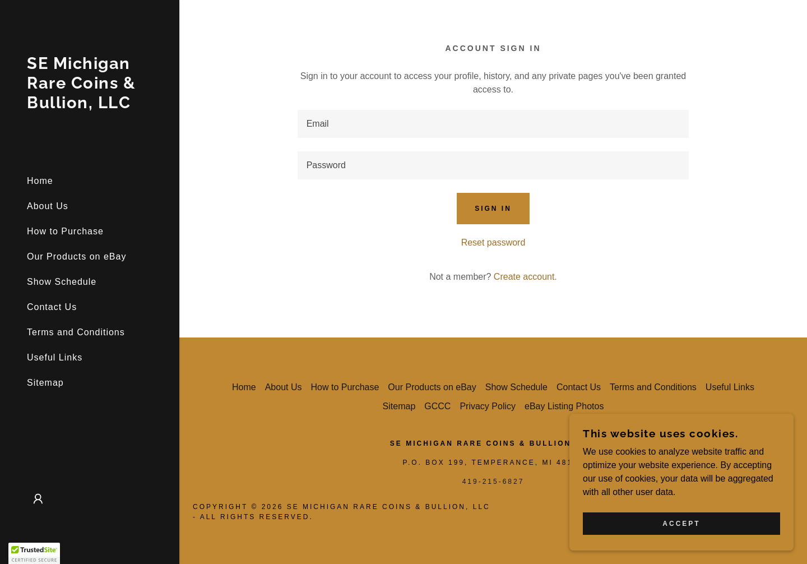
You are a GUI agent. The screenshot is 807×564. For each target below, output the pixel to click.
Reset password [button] (493, 242)
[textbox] (493, 124)
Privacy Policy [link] (488, 406)
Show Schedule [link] (61, 281)
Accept (681, 524)
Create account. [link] (525, 276)
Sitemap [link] (45, 382)
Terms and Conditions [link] (76, 332)
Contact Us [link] (52, 307)
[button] (38, 499)
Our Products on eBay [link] (76, 256)
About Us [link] (47, 206)
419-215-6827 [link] (493, 482)
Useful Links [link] (54, 357)
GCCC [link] (437, 406)
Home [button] (244, 387)
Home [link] (40, 181)
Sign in (493, 208)
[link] (89, 105)
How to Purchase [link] (65, 231)
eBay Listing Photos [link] (564, 406)
